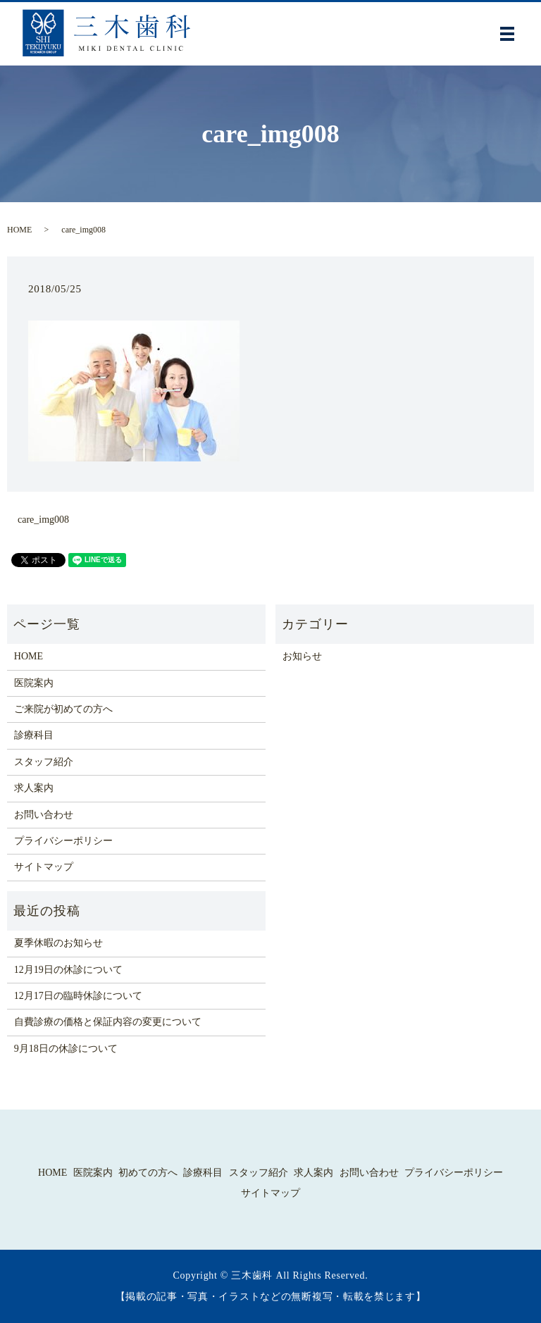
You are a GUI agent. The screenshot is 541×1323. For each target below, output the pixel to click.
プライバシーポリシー (63, 841)
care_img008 (43, 519)
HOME (19, 230)
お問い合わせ (43, 814)
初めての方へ (148, 1172)
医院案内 (34, 683)
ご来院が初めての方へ (63, 709)
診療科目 (34, 735)
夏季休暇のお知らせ (58, 943)
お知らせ (302, 656)
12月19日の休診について (68, 969)
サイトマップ (43, 867)
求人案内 (34, 788)
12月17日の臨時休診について (78, 995)
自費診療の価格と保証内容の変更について (107, 1022)
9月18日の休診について (66, 1048)
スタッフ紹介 (43, 762)
